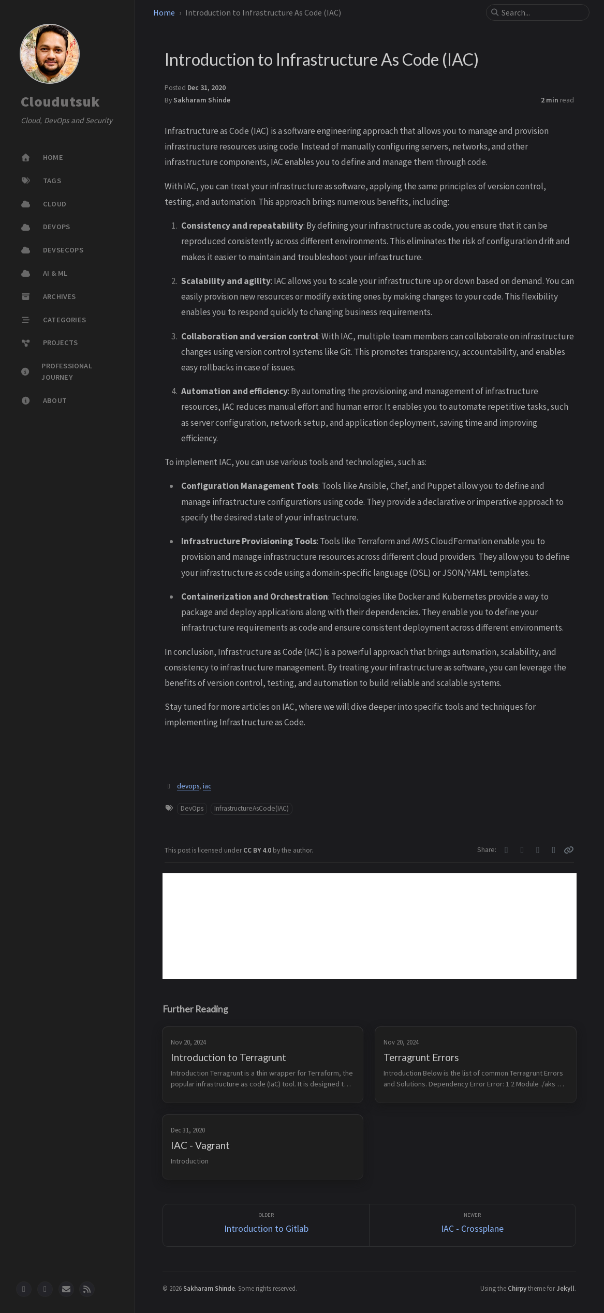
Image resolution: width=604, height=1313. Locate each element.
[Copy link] (569, 850)
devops (188, 786)
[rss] (87, 1289)
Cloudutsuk (60, 102)
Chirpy (517, 1288)
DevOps (192, 808)
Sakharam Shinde (201, 100)
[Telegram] (538, 850)
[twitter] (45, 1289)
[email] (66, 1289)
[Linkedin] (554, 850)
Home (164, 12)
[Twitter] (506, 850)
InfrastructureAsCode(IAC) (251, 808)
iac (207, 786)
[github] (24, 1289)
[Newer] (472, 1225)
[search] (542, 12)
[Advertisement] (370, 926)
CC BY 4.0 (258, 850)
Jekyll (565, 1288)
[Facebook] (522, 850)
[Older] (266, 1225)
